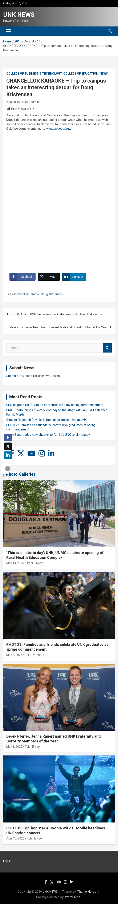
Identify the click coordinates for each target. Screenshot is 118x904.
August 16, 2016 (17, 102)
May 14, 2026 (15, 563)
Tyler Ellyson (35, 563)
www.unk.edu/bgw (58, 128)
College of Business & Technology (34, 73)
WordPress (72, 897)
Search (107, 348)
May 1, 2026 (14, 746)
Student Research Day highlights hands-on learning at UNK (46, 420)
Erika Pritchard (34, 655)
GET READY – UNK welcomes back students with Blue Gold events (56, 314)
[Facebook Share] (22, 277)
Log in (7, 861)
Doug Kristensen (52, 294)
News (104, 73)
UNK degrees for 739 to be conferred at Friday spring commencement (54, 405)
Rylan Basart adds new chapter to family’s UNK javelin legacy (48, 435)
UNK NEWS (18, 14)
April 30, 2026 (15, 838)
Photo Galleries (21, 474)
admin (34, 102)
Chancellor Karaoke (27, 294)
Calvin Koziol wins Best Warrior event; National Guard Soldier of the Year (57, 327)
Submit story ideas (19, 376)
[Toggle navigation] (8, 31)
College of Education (80, 73)
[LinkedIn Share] (74, 277)
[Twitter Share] (49, 277)
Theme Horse (86, 891)
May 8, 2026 (14, 655)
